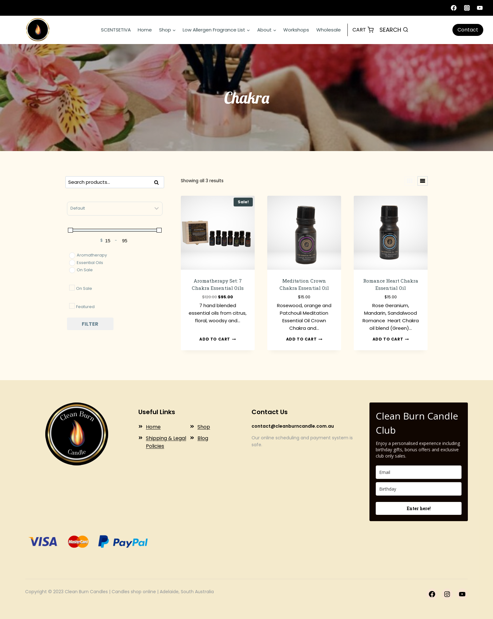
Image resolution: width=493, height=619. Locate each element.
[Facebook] (453, 8)
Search (158, 183)
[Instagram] (467, 8)
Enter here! (419, 508)
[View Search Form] (394, 30)
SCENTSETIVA (116, 29)
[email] (419, 472)
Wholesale (328, 29)
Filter (90, 324)
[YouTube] (479, 8)
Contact (467, 29)
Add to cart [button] (217, 339)
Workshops (296, 29)
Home (145, 29)
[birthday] (419, 489)
